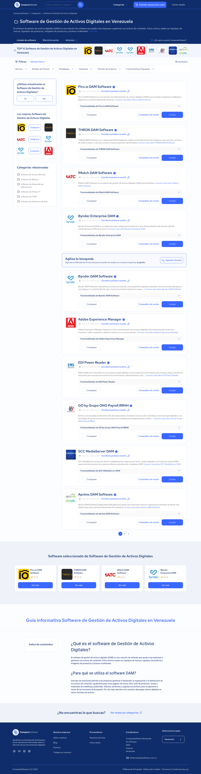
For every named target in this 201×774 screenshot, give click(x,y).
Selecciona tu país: (171, 730)
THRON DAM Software (95, 130)
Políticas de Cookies (151, 769)
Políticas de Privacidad (132, 769)
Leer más (93, 31)
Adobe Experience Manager (99, 319)
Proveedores (96, 732)
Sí (25, 98)
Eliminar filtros (37, 61)
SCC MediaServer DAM (96, 451)
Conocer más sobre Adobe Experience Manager (157, 332)
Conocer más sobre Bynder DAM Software (163, 289)
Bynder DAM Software (95, 276)
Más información (51, 40)
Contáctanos (132, 732)
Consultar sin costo (149, 114)
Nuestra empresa (61, 732)
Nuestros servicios (97, 737)
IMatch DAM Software (95, 173)
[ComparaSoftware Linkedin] (14, 751)
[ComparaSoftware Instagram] (29, 751)
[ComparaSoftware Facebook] (24, 751)
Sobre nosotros (60, 737)
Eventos (56, 747)
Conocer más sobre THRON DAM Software (156, 142)
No (44, 98)
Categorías (120, 4)
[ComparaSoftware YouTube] (19, 751)
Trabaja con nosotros (62, 752)
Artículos (71, 40)
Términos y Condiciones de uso (175, 769)
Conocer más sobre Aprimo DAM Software (141, 507)
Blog (55, 742)
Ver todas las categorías (126, 712)
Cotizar (172, 114)
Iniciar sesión (178, 4)
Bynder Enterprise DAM (96, 216)
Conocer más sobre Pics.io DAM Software (133, 99)
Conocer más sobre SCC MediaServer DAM (162, 464)
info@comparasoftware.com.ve (141, 758)
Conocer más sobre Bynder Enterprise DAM (126, 229)
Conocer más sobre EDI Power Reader (161, 375)
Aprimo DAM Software (95, 494)
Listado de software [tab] (26, 40)
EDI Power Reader (92, 362)
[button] (130, 106)
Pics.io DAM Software (95, 86)
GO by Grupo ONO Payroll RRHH (103, 405)
